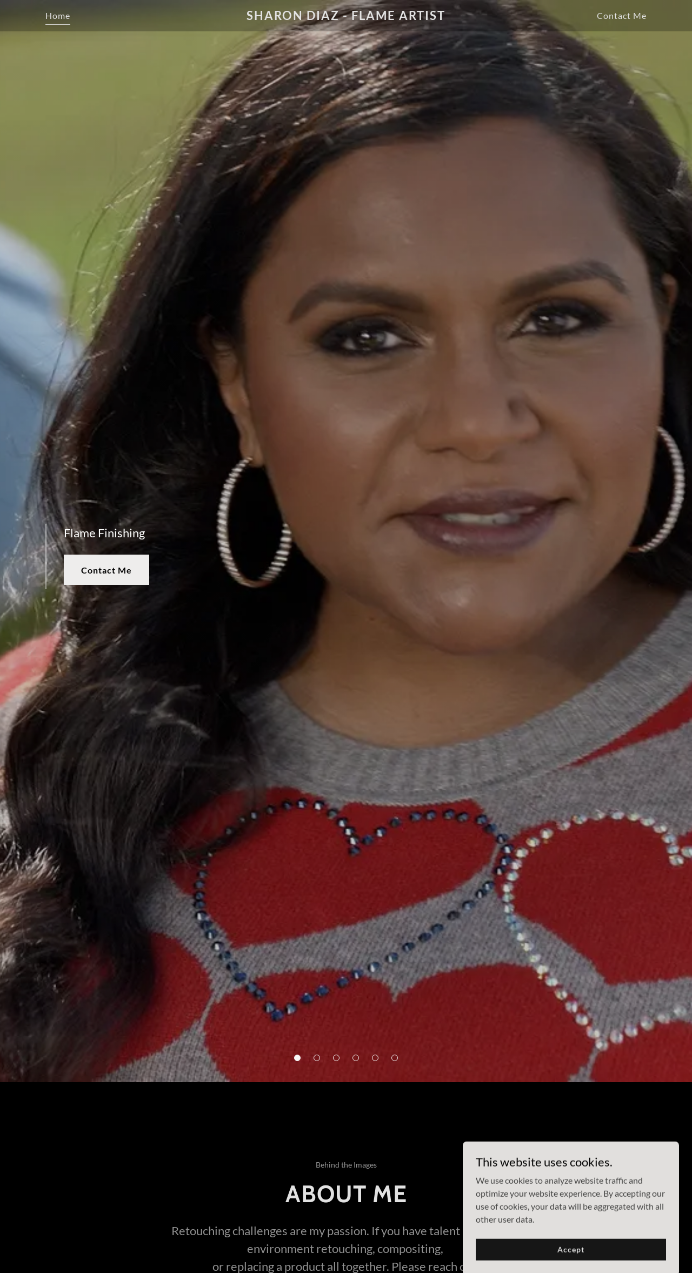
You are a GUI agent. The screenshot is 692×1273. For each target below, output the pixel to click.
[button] (297, 1058)
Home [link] (57, 15)
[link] (346, 16)
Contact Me (106, 570)
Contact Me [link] (622, 15)
